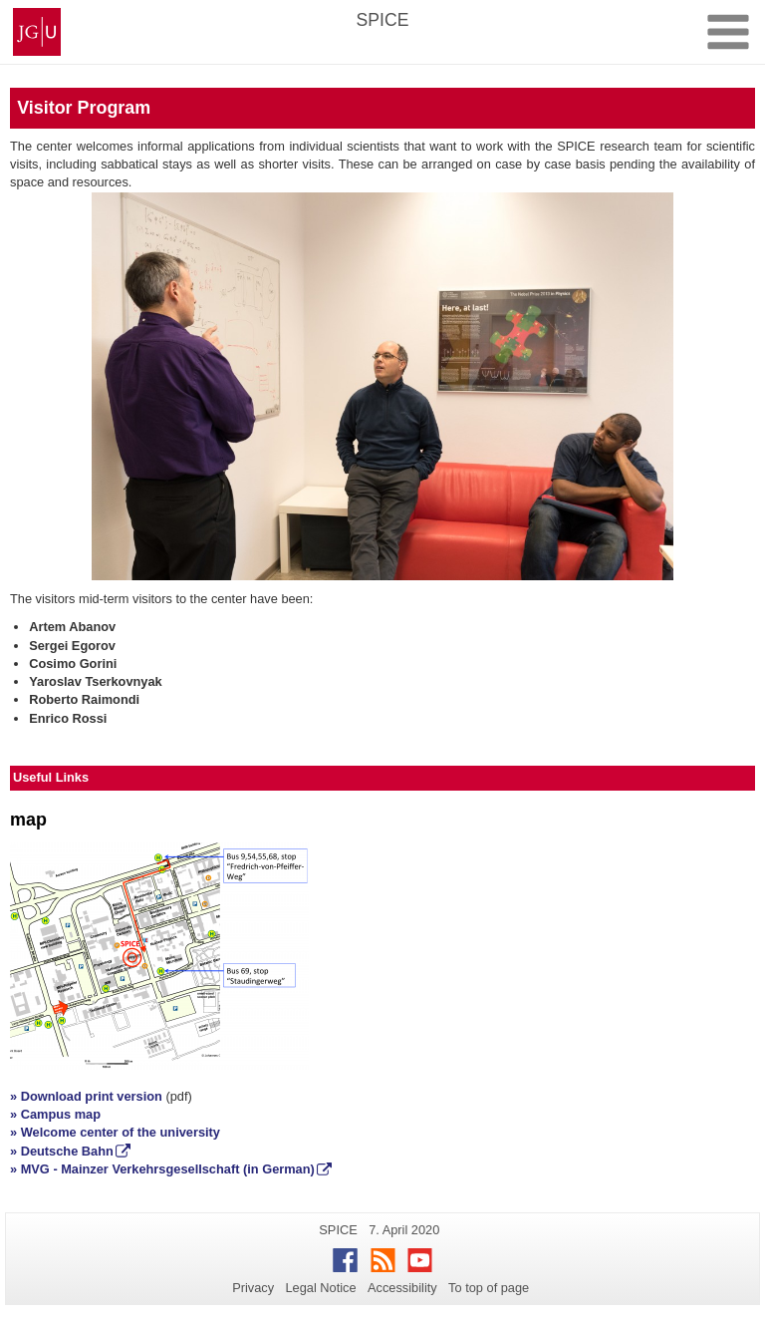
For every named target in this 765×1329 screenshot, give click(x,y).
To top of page (488, 1287)
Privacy (253, 1287)
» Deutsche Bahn (62, 1151)
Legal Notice (320, 1287)
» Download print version (86, 1096)
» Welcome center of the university (115, 1132)
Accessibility (402, 1287)
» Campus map (55, 1114)
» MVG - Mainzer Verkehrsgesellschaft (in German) (162, 1169)
